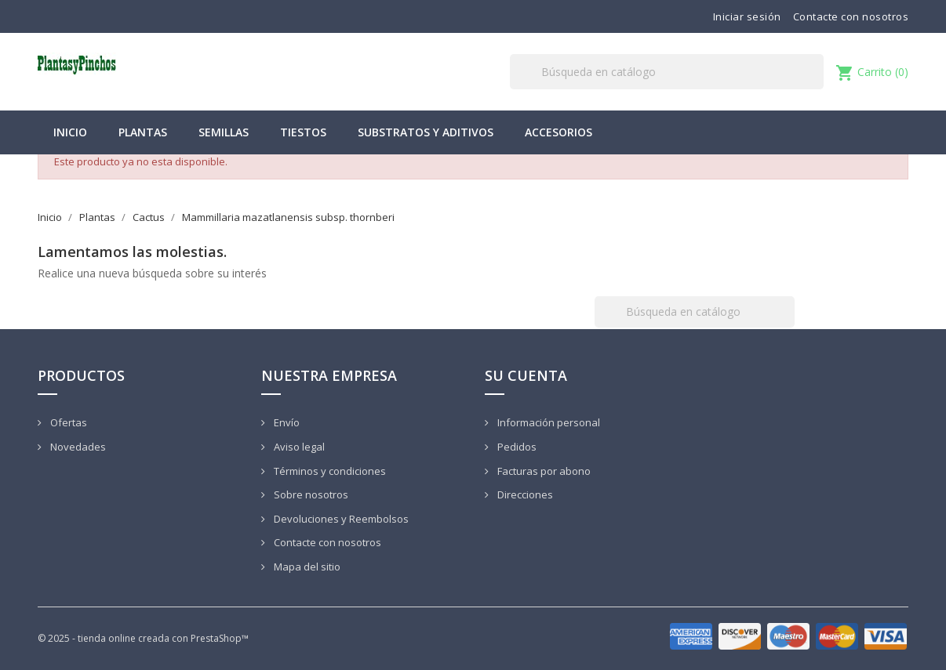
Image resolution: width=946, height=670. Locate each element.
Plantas (142, 132)
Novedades (77, 447)
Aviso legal (298, 447)
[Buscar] (667, 71)
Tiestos (303, 132)
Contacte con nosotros (851, 16)
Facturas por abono (543, 471)
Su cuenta (526, 375)
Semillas (223, 132)
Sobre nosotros (309, 494)
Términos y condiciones (328, 471)
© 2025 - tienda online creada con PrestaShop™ (143, 638)
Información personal (547, 422)
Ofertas (67, 422)
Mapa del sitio (305, 567)
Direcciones (524, 494)
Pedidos (516, 447)
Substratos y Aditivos (425, 132)
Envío (285, 422)
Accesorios (558, 132)
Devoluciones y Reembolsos (340, 519)
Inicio (70, 132)
